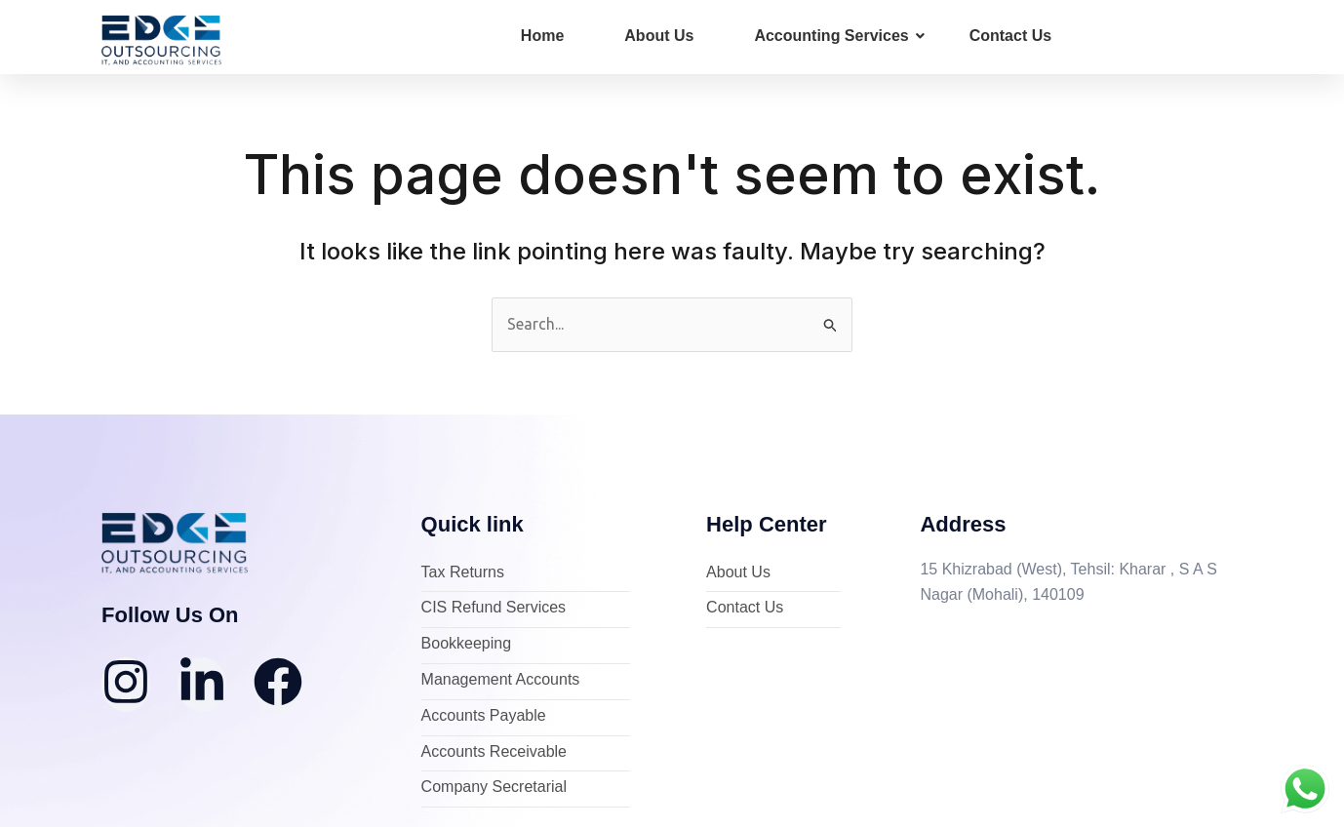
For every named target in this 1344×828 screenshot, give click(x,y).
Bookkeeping (466, 645)
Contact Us (1010, 35)
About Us (658, 35)
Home (542, 35)
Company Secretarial (494, 788)
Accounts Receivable (494, 752)
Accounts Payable (483, 716)
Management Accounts (500, 680)
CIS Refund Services (494, 609)
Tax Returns (462, 573)
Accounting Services (839, 35)
